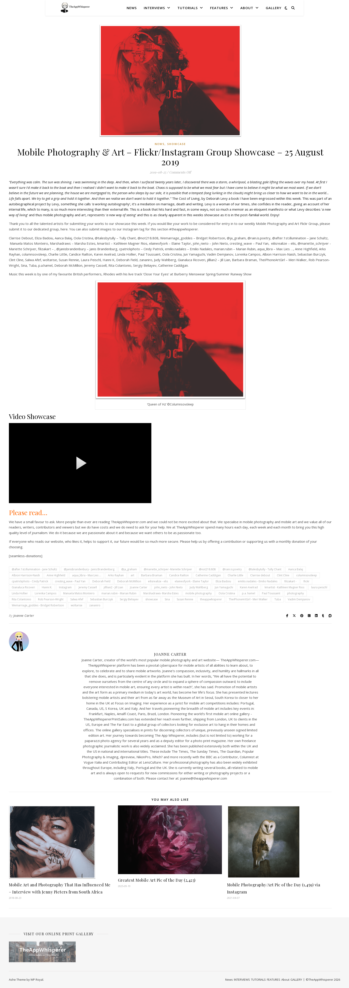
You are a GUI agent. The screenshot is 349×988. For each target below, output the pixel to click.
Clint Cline (283, 575)
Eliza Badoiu (223, 581)
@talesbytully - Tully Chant (265, 569)
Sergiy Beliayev (129, 599)
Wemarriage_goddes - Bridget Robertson (38, 605)
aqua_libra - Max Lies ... (86, 575)
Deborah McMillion (129, 581)
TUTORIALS (187, 8)
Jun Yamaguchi (224, 587)
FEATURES (219, 8)
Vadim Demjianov (299, 599)
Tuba (277, 599)
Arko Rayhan (116, 575)
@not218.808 (207, 569)
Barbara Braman (151, 575)
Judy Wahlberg (199, 587)
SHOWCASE (176, 144)
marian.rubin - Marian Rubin (118, 593)
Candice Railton (179, 575)
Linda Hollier (20, 593)
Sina (167, 599)
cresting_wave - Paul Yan (70, 581)
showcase (151, 599)
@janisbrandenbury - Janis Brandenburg (89, 569)
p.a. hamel (248, 593)
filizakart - (290, 581)
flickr (306, 581)
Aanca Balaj (295, 569)
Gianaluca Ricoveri (23, 587)
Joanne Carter (138, 587)
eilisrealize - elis (158, 581)
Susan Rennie (185, 599)
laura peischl (319, 587)
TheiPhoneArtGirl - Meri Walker (248, 599)
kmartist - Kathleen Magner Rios (284, 587)
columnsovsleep (306, 575)
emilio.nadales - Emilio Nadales (257, 581)
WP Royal (36, 980)
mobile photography (198, 593)
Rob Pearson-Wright (50, 599)
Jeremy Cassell (88, 587)
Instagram (65, 587)
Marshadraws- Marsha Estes (161, 593)
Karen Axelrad (249, 587)
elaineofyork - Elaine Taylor (192, 581)
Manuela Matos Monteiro (79, 593)
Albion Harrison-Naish (26, 575)
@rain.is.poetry (232, 569)
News (132, 8)
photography (295, 593)
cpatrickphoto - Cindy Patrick (30, 581)
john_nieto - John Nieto (168, 587)
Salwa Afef (76, 599)
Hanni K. (47, 587)
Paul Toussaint (271, 593)
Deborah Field (101, 581)
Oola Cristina (227, 593)
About (246, 8)
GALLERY (273, 8)
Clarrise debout (260, 575)
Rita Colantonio (21, 599)
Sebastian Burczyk (101, 599)
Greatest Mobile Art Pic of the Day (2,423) (157, 880)
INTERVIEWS (154, 8)
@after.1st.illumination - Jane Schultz (34, 569)
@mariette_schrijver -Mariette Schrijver (168, 569)
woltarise (76, 605)
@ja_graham (129, 569)
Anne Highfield (56, 575)
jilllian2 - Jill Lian (113, 587)
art (132, 575)
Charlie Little (235, 575)
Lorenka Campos (45, 593)
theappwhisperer (211, 599)
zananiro (94, 605)
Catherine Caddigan (208, 575)
